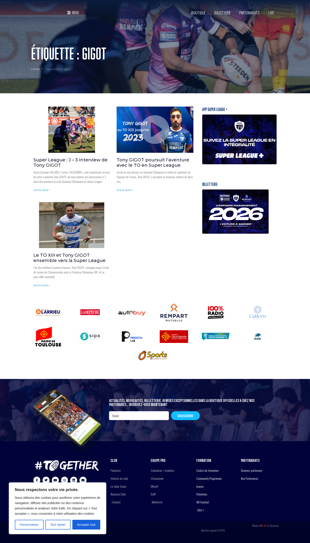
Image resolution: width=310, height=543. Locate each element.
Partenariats (249, 12)
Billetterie (222, 12)
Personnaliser (29, 524)
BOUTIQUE (198, 12)
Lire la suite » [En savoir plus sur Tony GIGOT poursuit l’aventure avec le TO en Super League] (125, 190)
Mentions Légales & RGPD (213, 530)
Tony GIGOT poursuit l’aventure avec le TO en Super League (153, 162)
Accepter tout (86, 524)
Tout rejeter (58, 524)
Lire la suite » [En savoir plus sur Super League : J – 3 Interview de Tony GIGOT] (41, 190)
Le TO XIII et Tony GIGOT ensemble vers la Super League (70, 257)
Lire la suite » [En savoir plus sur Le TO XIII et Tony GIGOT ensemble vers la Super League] (41, 285)
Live (271, 12)
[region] (57, 508)
